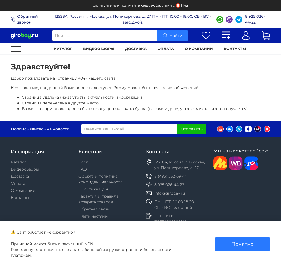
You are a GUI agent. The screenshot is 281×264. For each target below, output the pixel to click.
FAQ (82, 169)
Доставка (136, 49)
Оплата (166, 49)
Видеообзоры (98, 49)
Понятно (242, 244)
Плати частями (93, 216)
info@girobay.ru (169, 193)
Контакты (235, 49)
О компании (199, 49)
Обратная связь (93, 209)
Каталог (63, 49)
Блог (83, 162)
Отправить (192, 129)
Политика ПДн (93, 189)
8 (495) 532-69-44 (170, 176)
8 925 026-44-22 (255, 19)
